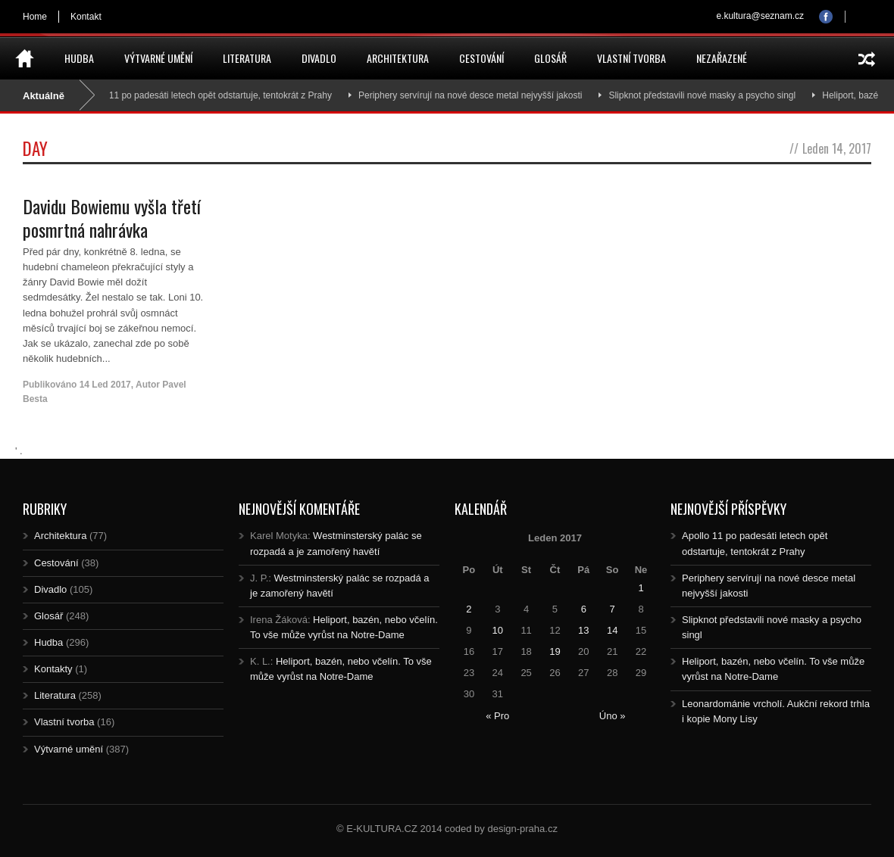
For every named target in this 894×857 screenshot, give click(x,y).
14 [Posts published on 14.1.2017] (612, 630)
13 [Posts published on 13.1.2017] (583, 630)
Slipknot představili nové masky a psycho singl (708, 95)
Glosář (550, 58)
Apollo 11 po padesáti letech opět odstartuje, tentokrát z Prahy (213, 95)
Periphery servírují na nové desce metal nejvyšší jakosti (476, 95)
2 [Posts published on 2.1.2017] (468, 609)
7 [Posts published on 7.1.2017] (612, 609)
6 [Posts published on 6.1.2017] (583, 609)
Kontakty (53, 669)
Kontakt (86, 16)
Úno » (612, 715)
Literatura (247, 58)
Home (35, 16)
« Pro (497, 715)
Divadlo (319, 58)
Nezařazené (721, 58)
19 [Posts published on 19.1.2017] (554, 651)
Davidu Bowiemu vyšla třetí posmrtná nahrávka (112, 217)
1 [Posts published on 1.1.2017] (640, 588)
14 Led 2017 (105, 384)
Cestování (481, 58)
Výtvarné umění (158, 58)
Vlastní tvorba (631, 58)
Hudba (79, 58)
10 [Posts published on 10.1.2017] (497, 630)
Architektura (398, 58)
